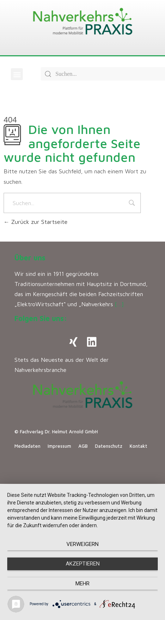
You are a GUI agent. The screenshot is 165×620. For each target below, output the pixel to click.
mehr (82, 583)
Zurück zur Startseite (36, 221)
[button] (17, 74)
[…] (119, 304)
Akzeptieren (83, 563)
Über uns (29, 257)
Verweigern (82, 544)
